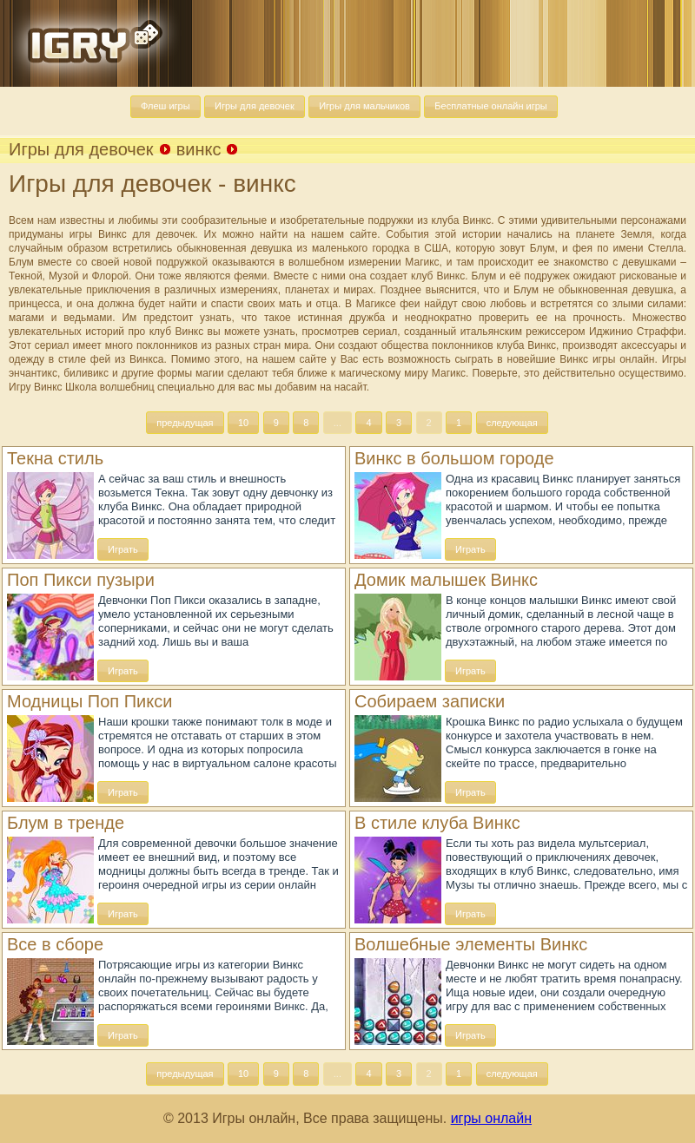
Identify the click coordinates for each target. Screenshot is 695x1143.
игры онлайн (491, 1118)
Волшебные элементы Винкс (470, 944)
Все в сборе (55, 944)
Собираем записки (429, 701)
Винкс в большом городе (454, 458)
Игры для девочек (81, 149)
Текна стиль (55, 458)
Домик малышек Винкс (446, 579)
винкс (199, 149)
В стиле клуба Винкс (437, 822)
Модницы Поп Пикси (89, 701)
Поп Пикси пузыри (81, 579)
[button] (165, 106)
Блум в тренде (65, 822)
